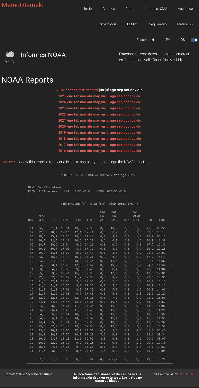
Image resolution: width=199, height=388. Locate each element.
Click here (9, 161)
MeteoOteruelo (22, 5)
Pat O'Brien (187, 373)
